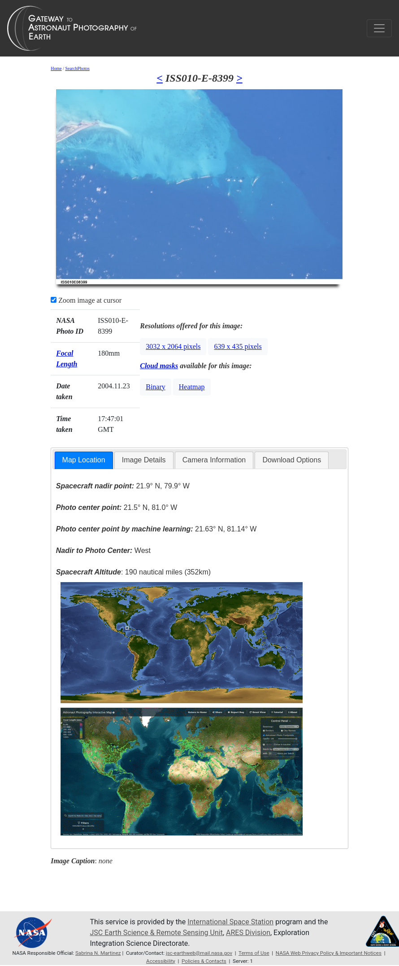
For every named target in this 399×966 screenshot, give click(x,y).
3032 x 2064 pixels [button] (173, 346)
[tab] (84, 460)
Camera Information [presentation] (214, 460)
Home (56, 68)
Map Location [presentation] (83, 460)
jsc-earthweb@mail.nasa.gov (199, 953)
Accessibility (160, 961)
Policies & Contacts (204, 961)
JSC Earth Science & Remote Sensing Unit (156, 932)
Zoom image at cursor (86, 300)
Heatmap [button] (192, 387)
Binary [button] (155, 387)
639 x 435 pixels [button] (237, 346)
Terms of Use (254, 953)
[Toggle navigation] (379, 28)
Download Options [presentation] (291, 460)
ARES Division (248, 932)
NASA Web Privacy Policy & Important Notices (329, 953)
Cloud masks (159, 366)
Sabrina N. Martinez (98, 953)
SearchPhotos (77, 68)
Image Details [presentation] (144, 460)
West (103, 550)
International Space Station (230, 922)
